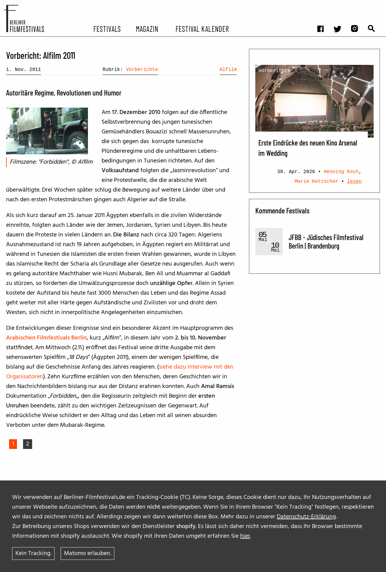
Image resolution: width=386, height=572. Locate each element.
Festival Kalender (202, 28)
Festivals (107, 28)
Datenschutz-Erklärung (306, 517)
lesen (354, 181)
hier (245, 536)
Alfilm (228, 69)
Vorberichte (142, 69)
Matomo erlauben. (87, 553)
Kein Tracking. (33, 553)
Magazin (147, 28)
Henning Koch (341, 172)
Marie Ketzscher (316, 181)
